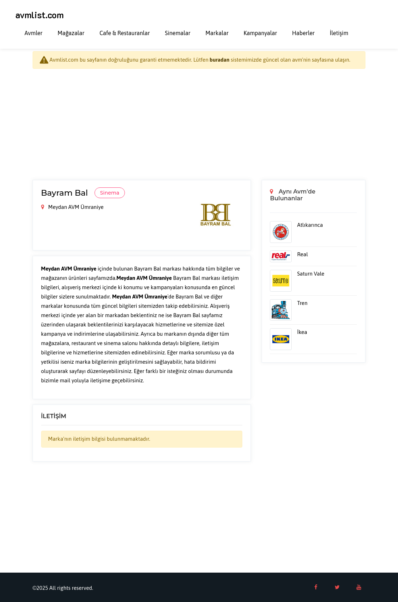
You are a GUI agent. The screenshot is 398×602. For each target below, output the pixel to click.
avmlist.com (39, 14)
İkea (302, 332)
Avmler (34, 33)
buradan (219, 60)
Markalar (216, 33)
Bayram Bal (65, 193)
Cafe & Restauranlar (125, 33)
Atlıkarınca (310, 225)
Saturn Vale (310, 274)
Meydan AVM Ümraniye (72, 207)
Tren (302, 303)
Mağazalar (71, 33)
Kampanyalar (260, 33)
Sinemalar (177, 33)
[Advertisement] (199, 124)
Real (302, 254)
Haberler (303, 33)
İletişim (339, 33)
